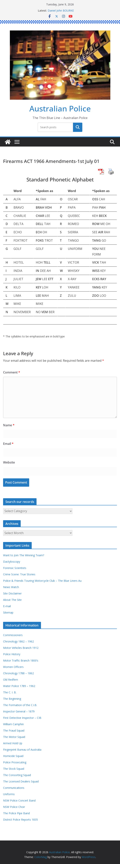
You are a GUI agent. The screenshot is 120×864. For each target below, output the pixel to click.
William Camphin (13, 724)
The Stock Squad (13, 768)
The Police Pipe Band (16, 813)
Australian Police (60, 108)
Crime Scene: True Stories (19, 574)
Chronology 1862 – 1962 (18, 641)
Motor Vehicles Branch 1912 (20, 648)
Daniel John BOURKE (61, 10)
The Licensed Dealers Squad (21, 781)
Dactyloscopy (11, 561)
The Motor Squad (14, 737)
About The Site (12, 600)
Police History (11, 654)
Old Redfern (10, 679)
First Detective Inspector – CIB (22, 718)
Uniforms (9, 794)
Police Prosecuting (14, 762)
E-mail (7, 606)
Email (8, 444)
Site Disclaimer (12, 593)
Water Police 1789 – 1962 (19, 686)
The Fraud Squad (13, 730)
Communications (13, 788)
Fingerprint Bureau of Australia (22, 749)
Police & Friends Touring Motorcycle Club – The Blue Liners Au (42, 580)
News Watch (11, 587)
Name (8, 425)
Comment (11, 372)
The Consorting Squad (17, 775)
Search (77, 127)
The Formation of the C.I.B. (20, 705)
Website (9, 462)
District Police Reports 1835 (20, 819)
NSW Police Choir (14, 807)
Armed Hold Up (12, 743)
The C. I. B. (9, 692)
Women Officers (13, 667)
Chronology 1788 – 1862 (18, 673)
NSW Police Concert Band (19, 800)
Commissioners (13, 635)
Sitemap (8, 612)
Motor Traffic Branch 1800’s (20, 660)
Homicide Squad (13, 756)
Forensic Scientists (14, 568)
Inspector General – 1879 (19, 711)
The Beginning (12, 698)
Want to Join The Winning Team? (23, 555)
